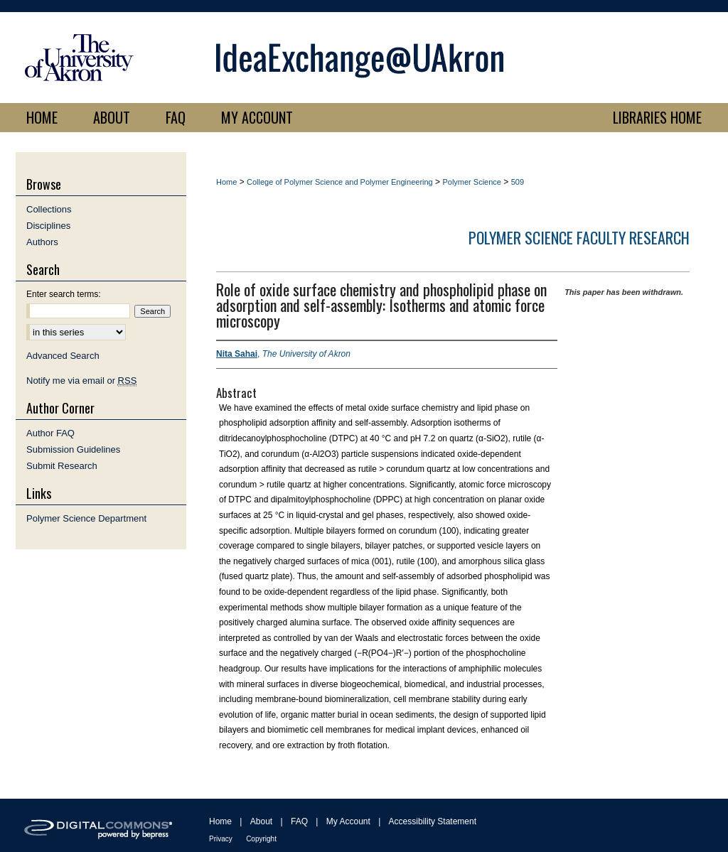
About (261, 821)
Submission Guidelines (73, 449)
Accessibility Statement (432, 821)
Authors (42, 242)
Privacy (220, 839)
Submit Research (61, 465)
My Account (348, 821)
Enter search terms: (63, 294)
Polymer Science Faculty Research (579, 237)
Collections (49, 209)
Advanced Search (63, 355)
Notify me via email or (81, 380)
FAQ (299, 821)
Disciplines (48, 225)
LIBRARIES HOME (657, 117)
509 (517, 182)
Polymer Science (471, 182)
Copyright (261, 839)
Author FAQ (50, 433)
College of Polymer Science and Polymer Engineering (340, 182)
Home (226, 182)
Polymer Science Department (86, 518)
